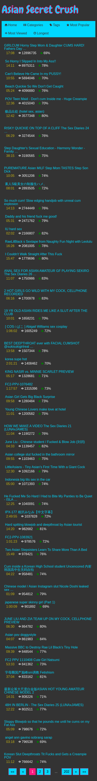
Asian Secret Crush (40, 9)
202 (66, 771)
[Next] (76, 771)
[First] (12, 771)
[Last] (84, 771)
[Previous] (23, 771)
